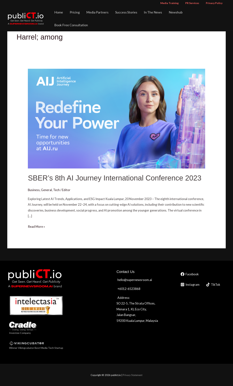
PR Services (195, 3)
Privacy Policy (215, 3)
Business (34, 190)
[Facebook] (189, 274)
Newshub (178, 15)
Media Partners (106, 15)
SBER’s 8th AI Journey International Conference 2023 (114, 178)
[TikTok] (213, 284)
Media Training (173, 3)
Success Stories (133, 15)
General (46, 190)
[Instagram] (190, 284)
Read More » (36, 226)
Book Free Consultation (207, 15)
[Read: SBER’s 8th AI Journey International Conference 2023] (116, 118)
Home (71, 15)
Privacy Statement (132, 375)
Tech (56, 190)
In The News (158, 15)
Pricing (85, 15)
